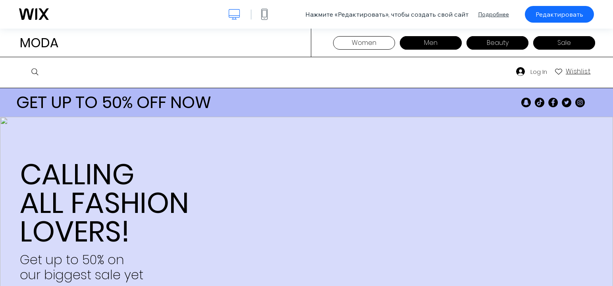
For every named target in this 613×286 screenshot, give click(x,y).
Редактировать (559, 14)
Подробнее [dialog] (493, 14)
